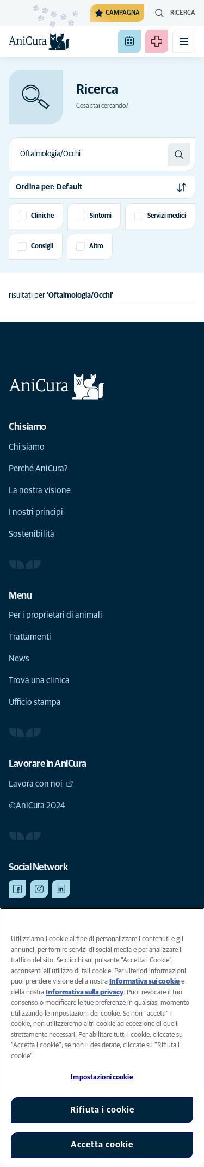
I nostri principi (36, 512)
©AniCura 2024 (37, 805)
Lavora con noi (41, 783)
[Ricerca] (179, 154)
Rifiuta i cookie (102, 1109)
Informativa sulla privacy (84, 992)
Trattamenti (30, 636)
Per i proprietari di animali (55, 615)
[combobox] (88, 154)
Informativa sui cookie (144, 981)
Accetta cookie (102, 1144)
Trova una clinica (39, 680)
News (19, 658)
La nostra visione (40, 490)
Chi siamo (27, 447)
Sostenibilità (31, 534)
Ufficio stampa (35, 702)
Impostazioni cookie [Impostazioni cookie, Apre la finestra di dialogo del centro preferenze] (102, 1077)
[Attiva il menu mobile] (183, 41)
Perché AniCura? (38, 468)
